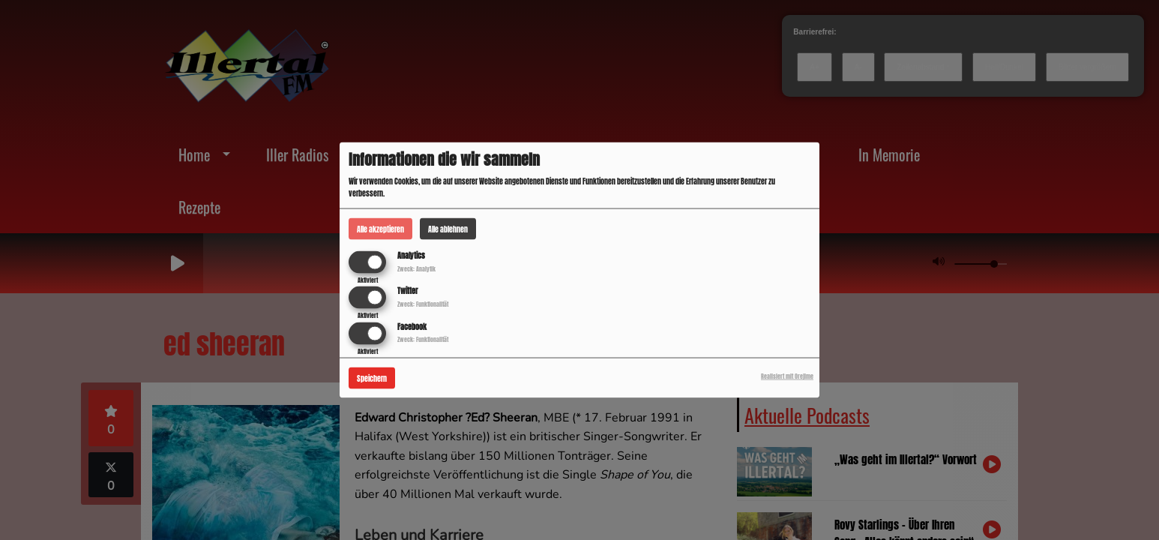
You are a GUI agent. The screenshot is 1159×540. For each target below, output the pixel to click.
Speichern (372, 377)
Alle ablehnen (448, 229)
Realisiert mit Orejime (787, 375)
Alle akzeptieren (380, 229)
